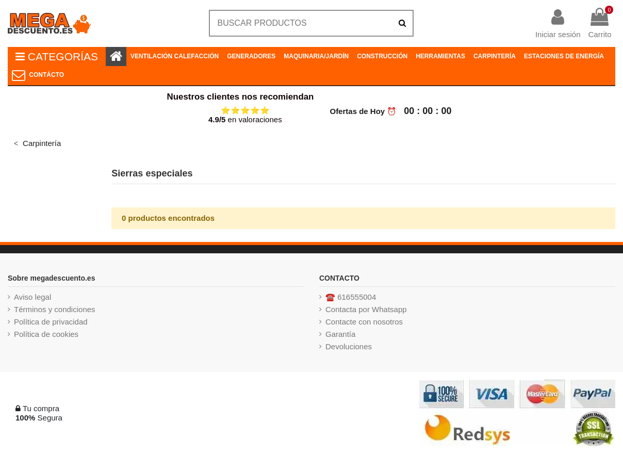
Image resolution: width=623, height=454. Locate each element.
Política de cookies (46, 334)
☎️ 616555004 (350, 297)
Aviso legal (32, 297)
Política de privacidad (51, 321)
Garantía (340, 334)
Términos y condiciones (54, 309)
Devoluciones (348, 346)
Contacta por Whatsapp (366, 309)
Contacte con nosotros (364, 321)
